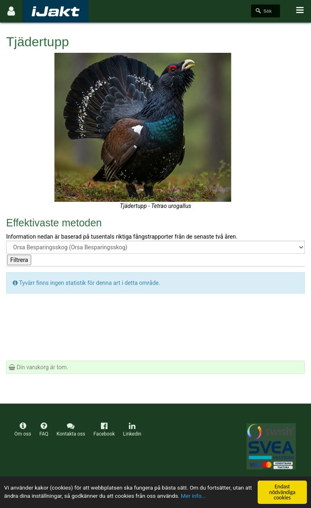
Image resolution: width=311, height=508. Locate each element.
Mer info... (193, 496)
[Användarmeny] (11, 11)
